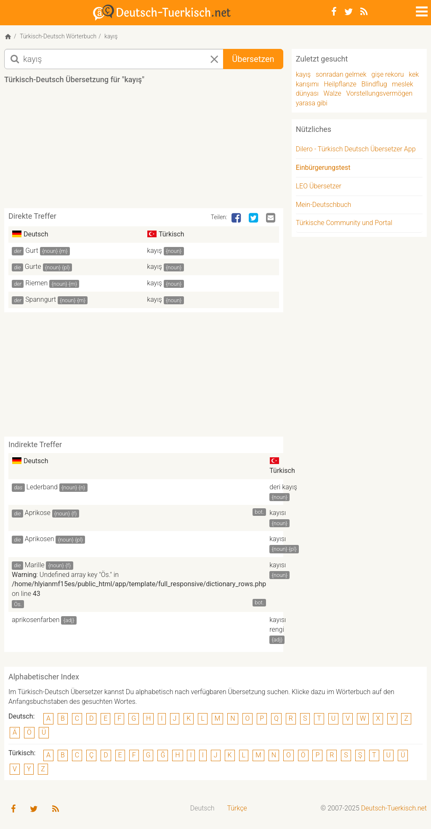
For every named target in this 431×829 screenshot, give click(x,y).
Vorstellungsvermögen (379, 93)
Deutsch (202, 808)
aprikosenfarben (36, 620)
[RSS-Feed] (364, 12)
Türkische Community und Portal (344, 223)
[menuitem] (202, 808)
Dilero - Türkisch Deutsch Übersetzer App (356, 149)
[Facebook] (334, 12)
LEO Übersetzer (318, 186)
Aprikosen (39, 539)
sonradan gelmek (341, 74)
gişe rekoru (387, 74)
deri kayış (283, 487)
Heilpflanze (340, 84)
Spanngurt (40, 299)
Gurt (31, 251)
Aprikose (38, 513)
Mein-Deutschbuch (323, 205)
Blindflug (374, 84)
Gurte (33, 267)
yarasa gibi (311, 103)
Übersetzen (253, 59)
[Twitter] (349, 12)
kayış (154, 251)
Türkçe (237, 808)
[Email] (271, 218)
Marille (35, 565)
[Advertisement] (157, 149)
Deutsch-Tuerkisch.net (394, 808)
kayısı (277, 513)
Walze (332, 93)
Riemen (36, 283)
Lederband (42, 487)
